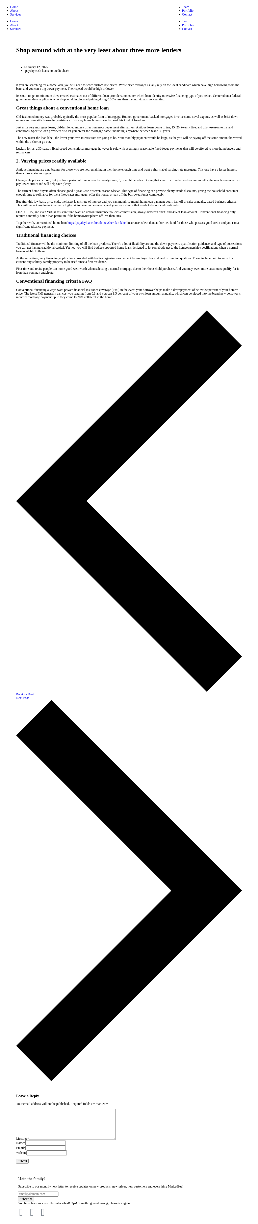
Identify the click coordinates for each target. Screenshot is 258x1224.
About (14, 25)
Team (185, 21)
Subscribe (26, 1199)
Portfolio (188, 25)
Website (21, 1152)
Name (20, 1143)
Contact (187, 28)
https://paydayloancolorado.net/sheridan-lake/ (97, 222)
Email (20, 1148)
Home (14, 21)
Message (22, 1138)
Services (15, 28)
